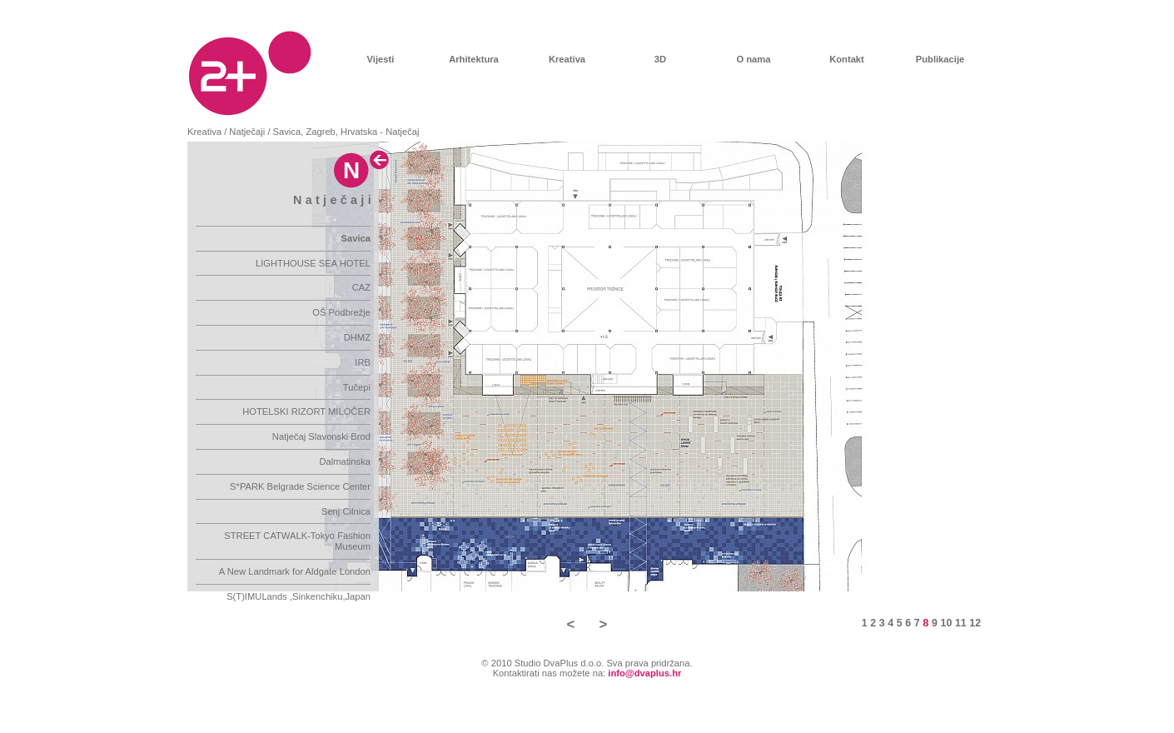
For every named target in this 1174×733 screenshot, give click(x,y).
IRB (363, 362)
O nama (753, 59)
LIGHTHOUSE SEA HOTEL (313, 263)
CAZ (361, 287)
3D (660, 59)
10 (947, 623)
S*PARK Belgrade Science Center (300, 486)
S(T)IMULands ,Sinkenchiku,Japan (298, 596)
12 (975, 623)
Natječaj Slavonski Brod (321, 436)
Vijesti (381, 59)
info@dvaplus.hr (644, 673)
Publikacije (940, 59)
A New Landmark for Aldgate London (295, 571)
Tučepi (357, 387)
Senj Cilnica (346, 511)
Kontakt (846, 59)
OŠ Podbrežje (341, 312)
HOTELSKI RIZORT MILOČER (306, 411)
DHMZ (357, 337)
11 (961, 623)
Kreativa (567, 59)
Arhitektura (474, 59)
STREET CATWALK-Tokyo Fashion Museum (297, 541)
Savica (356, 238)
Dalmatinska (345, 461)
